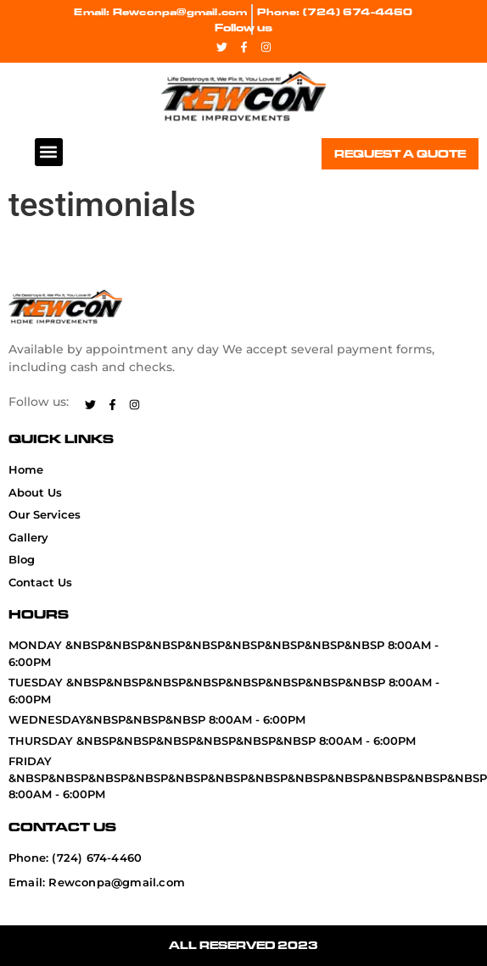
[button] (49, 152)
